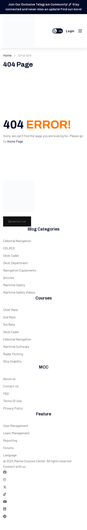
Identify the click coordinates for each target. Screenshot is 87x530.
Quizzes (8, 278)
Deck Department (15, 263)
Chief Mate (10, 310)
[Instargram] (4, 479)
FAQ (6, 393)
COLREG (9, 248)
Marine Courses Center (29, 461)
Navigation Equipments (19, 270)
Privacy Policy (13, 408)
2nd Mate (9, 317)
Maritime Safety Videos (19, 292)
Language (10, 455)
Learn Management (16, 433)
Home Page (15, 141)
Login (70, 31)
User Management (15, 426)
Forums (8, 448)
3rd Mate (9, 324)
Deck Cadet (11, 255)
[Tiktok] (4, 494)
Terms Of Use (12, 401)
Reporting (10, 440)
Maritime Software (16, 346)
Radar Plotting (13, 354)
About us (9, 379)
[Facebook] (4, 472)
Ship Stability (12, 361)
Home (7, 55)
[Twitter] (4, 487)
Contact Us (17, 221)
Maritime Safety (14, 285)
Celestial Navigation (17, 241)
